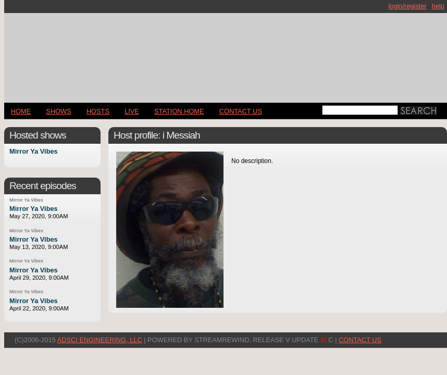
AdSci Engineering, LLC (99, 340)
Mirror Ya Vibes (33, 152)
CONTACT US (240, 111)
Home (21, 111)
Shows (58, 111)
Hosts (97, 111)
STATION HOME (179, 111)
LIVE (132, 111)
